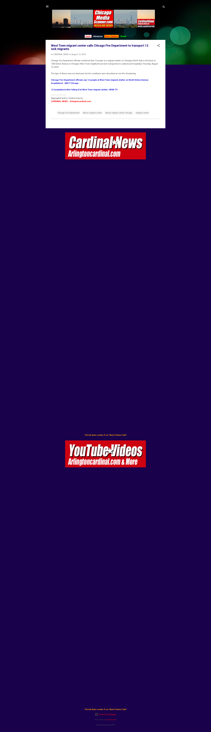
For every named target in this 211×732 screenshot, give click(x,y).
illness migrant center (92, 113)
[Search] (163, 7)
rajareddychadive (111, 720)
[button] (158, 46)
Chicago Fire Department (69, 113)
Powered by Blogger (105, 714)
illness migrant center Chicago (118, 113)
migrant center (142, 113)
